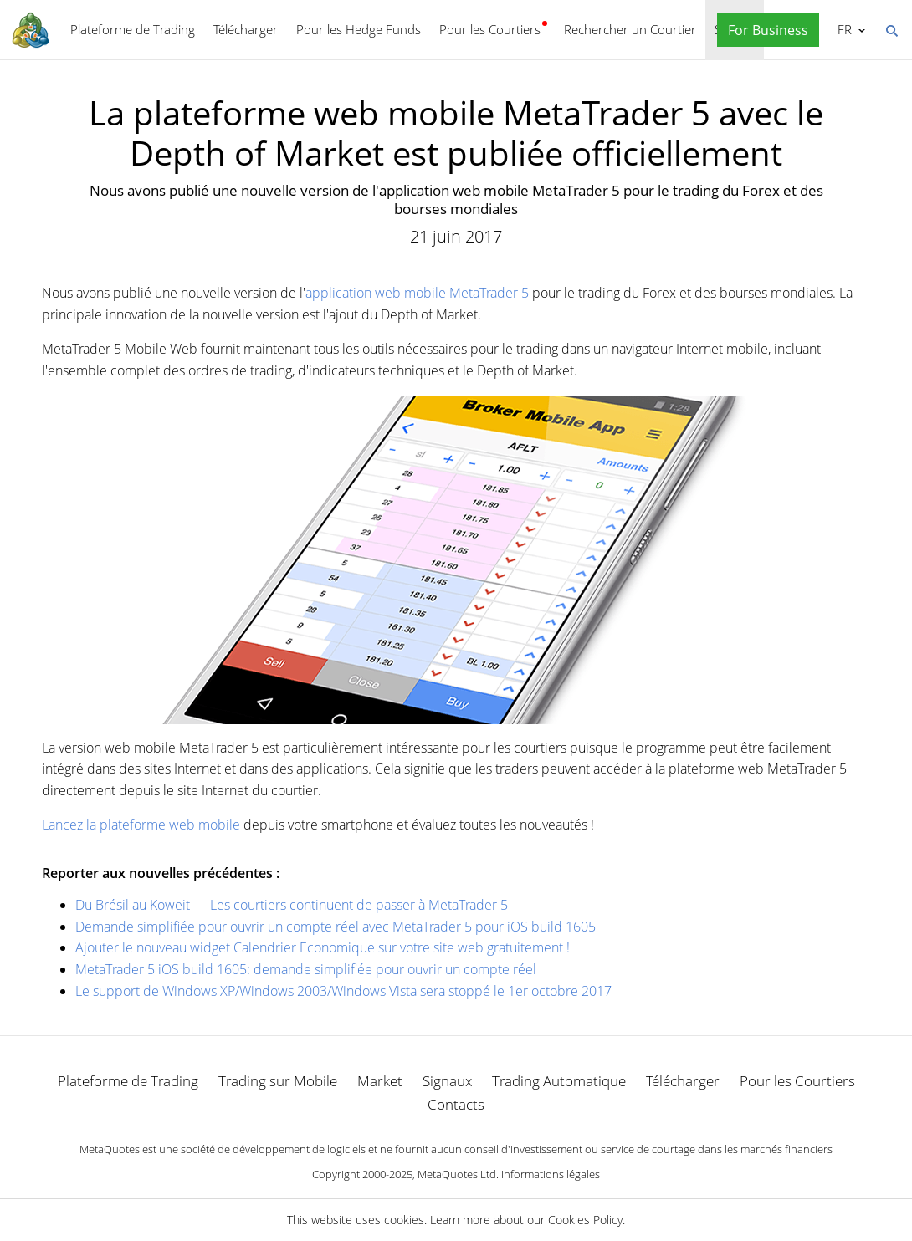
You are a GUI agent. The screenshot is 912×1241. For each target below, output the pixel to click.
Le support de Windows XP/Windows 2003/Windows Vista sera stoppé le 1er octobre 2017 (343, 991)
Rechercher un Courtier (630, 29)
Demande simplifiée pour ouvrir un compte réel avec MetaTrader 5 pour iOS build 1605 (335, 926)
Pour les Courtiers (490, 29)
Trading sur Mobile (277, 1080)
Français (843, 29)
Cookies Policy (585, 1220)
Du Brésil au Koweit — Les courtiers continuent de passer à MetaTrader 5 (291, 905)
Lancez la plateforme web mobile (141, 824)
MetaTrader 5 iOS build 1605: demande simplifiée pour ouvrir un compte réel (305, 969)
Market (379, 1080)
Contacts (456, 1104)
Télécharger (245, 29)
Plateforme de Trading (132, 29)
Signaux (447, 1080)
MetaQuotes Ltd (457, 1174)
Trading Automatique (559, 1080)
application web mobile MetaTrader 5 (417, 292)
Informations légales (550, 1174)
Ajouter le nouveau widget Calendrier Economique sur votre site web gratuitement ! (322, 947)
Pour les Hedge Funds (358, 29)
